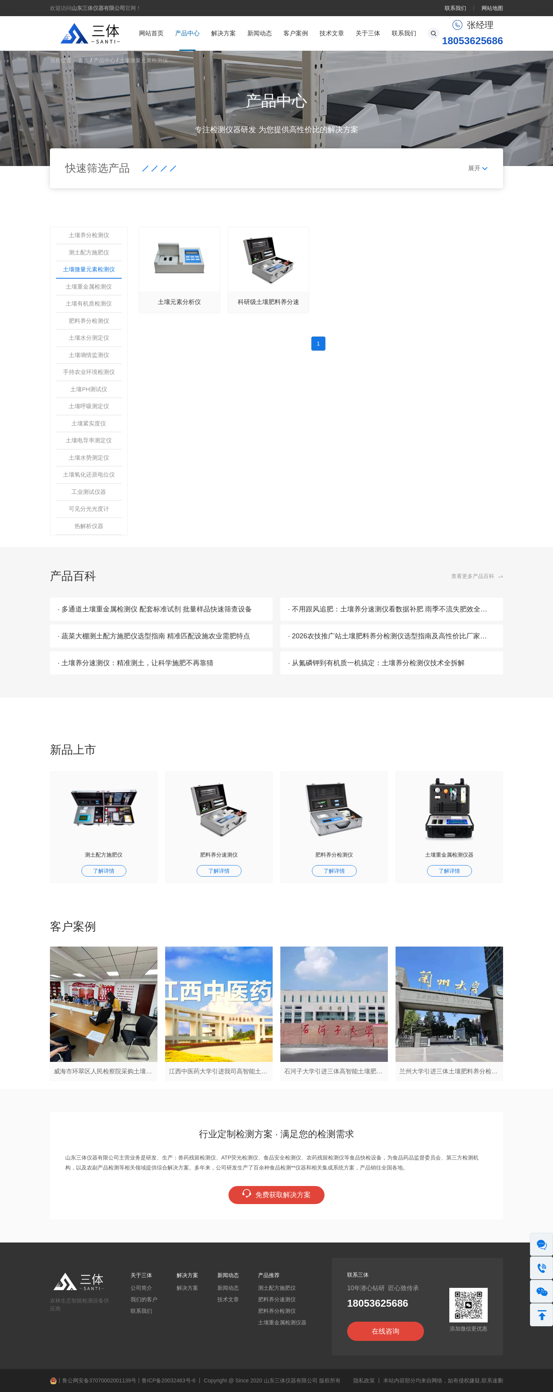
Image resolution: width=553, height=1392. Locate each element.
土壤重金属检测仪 (89, 286)
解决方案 (223, 33)
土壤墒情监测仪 (89, 355)
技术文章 (332, 33)
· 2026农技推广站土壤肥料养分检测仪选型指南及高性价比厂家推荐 (391, 636)
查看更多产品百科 (472, 576)
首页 (83, 60)
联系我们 (455, 8)
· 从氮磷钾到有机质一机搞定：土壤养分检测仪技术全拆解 (376, 663)
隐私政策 (364, 1380)
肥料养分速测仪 (219, 855)
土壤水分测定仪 (89, 337)
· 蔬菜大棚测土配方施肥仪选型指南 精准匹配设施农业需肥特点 (154, 636)
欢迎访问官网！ (95, 8)
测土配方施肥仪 (89, 252)
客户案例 (295, 33)
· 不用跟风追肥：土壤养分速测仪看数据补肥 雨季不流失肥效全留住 (391, 609)
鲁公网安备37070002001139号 (99, 1380)
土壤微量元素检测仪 (143, 60)
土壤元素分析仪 (179, 302)
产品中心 (187, 33)
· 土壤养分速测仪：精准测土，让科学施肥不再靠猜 (136, 663)
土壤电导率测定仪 (89, 440)
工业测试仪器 (88, 491)
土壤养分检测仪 (89, 235)
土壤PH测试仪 (88, 389)
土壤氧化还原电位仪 (89, 474)
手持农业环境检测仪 (89, 372)
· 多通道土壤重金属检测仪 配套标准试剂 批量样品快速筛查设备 (155, 609)
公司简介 (141, 1288)
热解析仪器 (89, 526)
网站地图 (492, 8)
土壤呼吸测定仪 (89, 406)
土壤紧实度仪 (88, 423)
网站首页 (151, 33)
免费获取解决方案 (276, 1194)
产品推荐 (269, 1275)
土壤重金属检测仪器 (449, 855)
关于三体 (368, 33)
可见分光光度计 (89, 508)
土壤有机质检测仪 (89, 303)
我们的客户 (144, 1299)
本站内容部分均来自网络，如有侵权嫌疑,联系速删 (443, 1380)
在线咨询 (385, 1331)
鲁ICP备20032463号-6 (168, 1380)
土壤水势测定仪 (89, 457)
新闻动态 (259, 33)
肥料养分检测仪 (89, 320)
